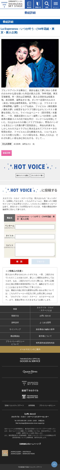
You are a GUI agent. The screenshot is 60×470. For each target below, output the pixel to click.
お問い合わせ (45, 316)
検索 (15, 309)
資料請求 (15, 322)
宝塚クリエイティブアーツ (14, 405)
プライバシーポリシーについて (15, 342)
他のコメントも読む (23, 175)
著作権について (45, 336)
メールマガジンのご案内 (30, 349)
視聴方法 (15, 316)
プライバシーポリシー (47, 405)
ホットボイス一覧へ (37, 175)
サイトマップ (15, 329)
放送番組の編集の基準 (45, 329)
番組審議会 (15, 336)
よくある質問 (45, 322)
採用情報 (31, 405)
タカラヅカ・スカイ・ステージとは (45, 308)
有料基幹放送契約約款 (45, 343)
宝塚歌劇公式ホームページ (29, 444)
